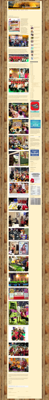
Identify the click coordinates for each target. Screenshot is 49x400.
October (32, 77)
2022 (31, 68)
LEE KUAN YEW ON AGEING (37, 30)
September (33, 78)
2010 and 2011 (19, 50)
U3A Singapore (16, 356)
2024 (31, 66)
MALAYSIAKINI (32, 162)
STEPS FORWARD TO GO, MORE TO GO (37, 40)
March (32, 89)
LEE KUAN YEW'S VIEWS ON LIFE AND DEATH (37, 34)
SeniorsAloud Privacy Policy (11, 395)
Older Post (27, 391)
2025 (31, 65)
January (32, 91)
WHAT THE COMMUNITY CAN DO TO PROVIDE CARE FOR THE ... (35, 83)
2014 (31, 92)
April (32, 88)
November (33, 76)
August (32, 79)
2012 (31, 94)
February (33, 90)
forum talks (22, 65)
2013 (31, 93)
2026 (31, 64)
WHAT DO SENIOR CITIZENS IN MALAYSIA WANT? (35, 84)
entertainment (10, 65)
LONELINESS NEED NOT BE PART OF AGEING (37, 44)
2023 (31, 67)
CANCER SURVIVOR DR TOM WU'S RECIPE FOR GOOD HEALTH (37, 27)
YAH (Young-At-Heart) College (20, 372)
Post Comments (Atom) (13, 392)
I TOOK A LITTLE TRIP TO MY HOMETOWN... (37, 47)
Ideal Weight (32, 168)
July (32, 80)
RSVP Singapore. (19, 341)
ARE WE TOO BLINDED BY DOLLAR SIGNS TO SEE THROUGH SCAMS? (37, 38)
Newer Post (10, 391)
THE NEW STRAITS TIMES (34, 163)
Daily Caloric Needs (33, 169)
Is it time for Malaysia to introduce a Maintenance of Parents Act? (36, 58)
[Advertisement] (21, 13)
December (33, 75)
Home (18, 391)
